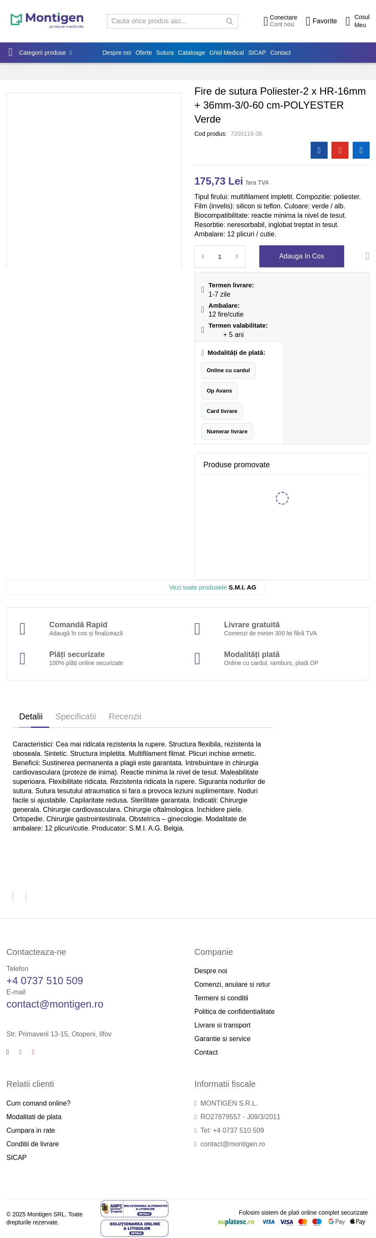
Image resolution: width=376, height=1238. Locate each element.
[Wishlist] (321, 21)
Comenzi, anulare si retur (232, 984)
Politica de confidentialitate (234, 1011)
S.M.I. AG (212, 587)
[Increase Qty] (236, 256)
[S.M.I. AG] (10, 587)
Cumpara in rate (30, 1130)
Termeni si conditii (221, 998)
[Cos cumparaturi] (357, 21)
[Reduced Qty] (202, 256)
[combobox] (172, 21)
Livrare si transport (222, 1025)
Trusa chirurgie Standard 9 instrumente (284, 485)
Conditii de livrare (32, 1144)
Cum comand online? (38, 1103)
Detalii (31, 716)
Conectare (283, 17)
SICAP (16, 1157)
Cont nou (282, 24)
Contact (206, 1052)
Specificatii (76, 716)
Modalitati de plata (34, 1116)
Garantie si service (222, 1038)
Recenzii (125, 716)
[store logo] (47, 21)
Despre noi (210, 970)
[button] (228, 370)
